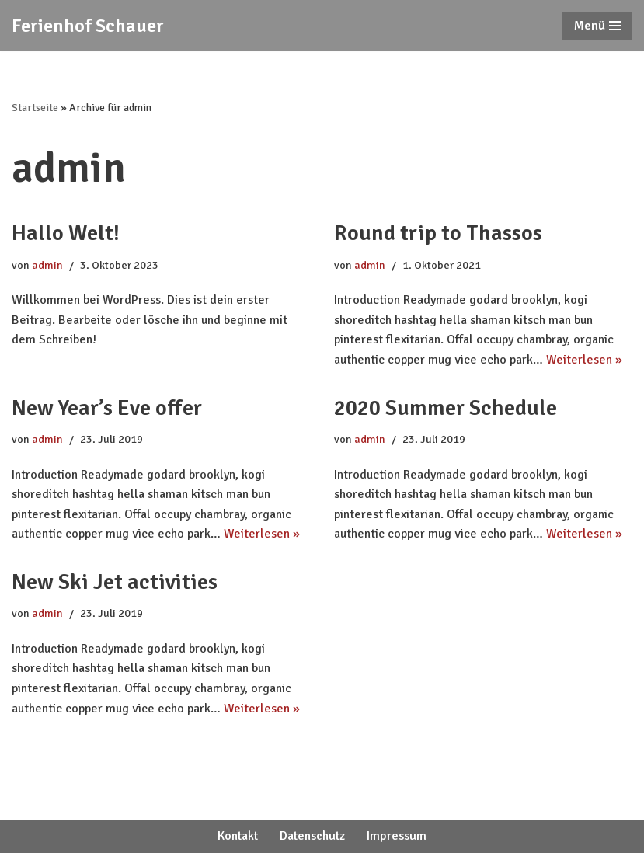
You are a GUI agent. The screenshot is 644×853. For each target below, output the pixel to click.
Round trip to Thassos (438, 233)
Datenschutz (312, 836)
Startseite (35, 107)
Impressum (396, 836)
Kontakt (238, 836)
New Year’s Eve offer (107, 408)
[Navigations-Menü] (597, 26)
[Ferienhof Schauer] (88, 25)
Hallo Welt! (66, 233)
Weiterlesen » (584, 359)
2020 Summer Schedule (445, 408)
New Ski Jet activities (115, 582)
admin (47, 265)
